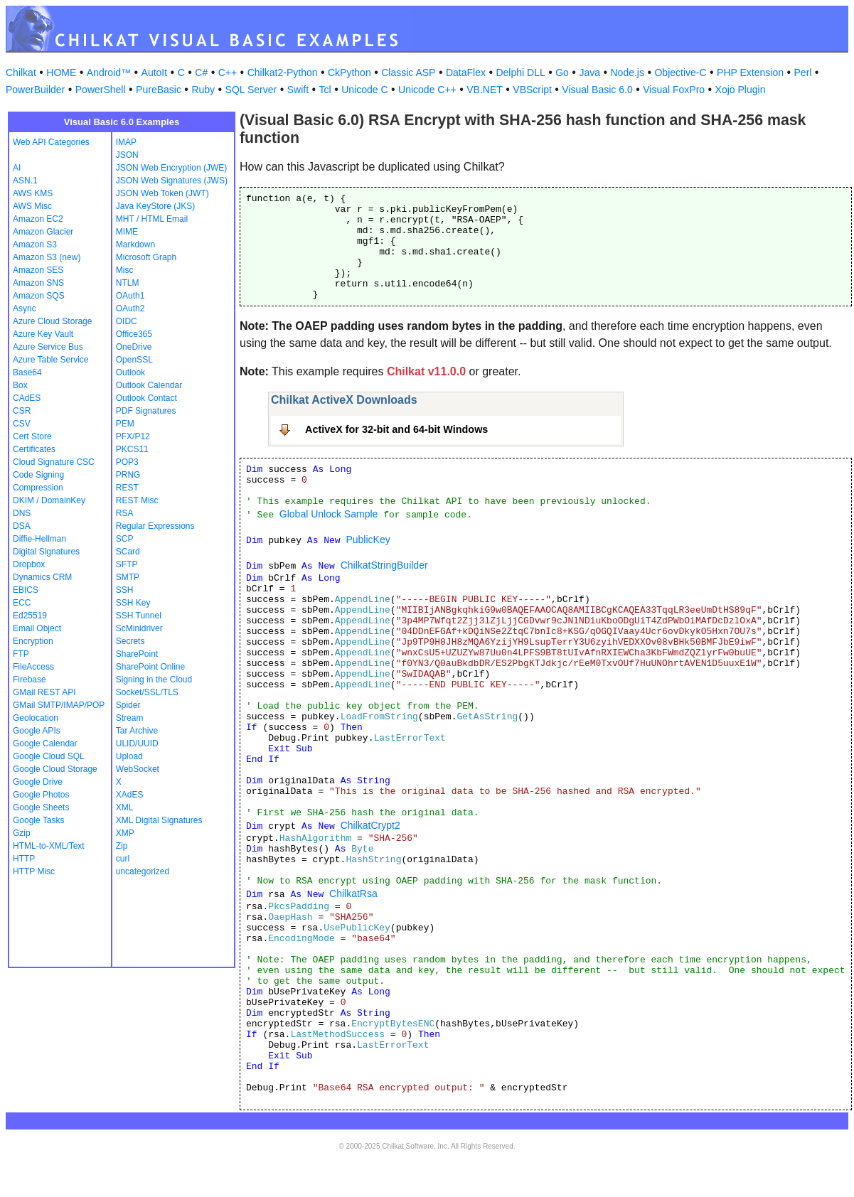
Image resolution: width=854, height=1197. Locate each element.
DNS (22, 513)
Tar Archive (137, 731)
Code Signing (38, 475)
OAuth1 (130, 296)
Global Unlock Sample (328, 514)
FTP (21, 654)
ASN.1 (25, 181)
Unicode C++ (427, 89)
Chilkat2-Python (282, 72)
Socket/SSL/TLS (147, 692)
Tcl (325, 89)
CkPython (349, 72)
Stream (130, 718)
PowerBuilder (35, 89)
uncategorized (142, 871)
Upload (129, 756)
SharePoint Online (150, 667)
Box (20, 385)
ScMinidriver (139, 628)
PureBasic (158, 89)
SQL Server (251, 89)
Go (562, 72)
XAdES (130, 795)
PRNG (128, 475)
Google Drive (38, 782)
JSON (127, 155)
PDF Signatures (146, 411)
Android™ (109, 72)
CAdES (27, 398)
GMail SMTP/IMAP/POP (59, 705)
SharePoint (137, 654)
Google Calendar (45, 743)
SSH (125, 590)
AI (17, 168)
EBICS (25, 590)
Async (24, 308)
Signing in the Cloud (154, 680)
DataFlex (466, 72)
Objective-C (680, 72)
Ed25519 (30, 616)
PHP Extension (750, 72)
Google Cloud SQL (49, 756)
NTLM (127, 283)
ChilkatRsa (353, 893)
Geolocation (35, 718)
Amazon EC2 (38, 219)
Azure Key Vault (43, 334)
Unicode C (364, 89)
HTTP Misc (34, 871)
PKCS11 (132, 449)
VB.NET (484, 89)
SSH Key (133, 603)
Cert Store (32, 436)
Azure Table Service (51, 360)
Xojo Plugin (740, 89)
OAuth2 (130, 308)
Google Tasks (39, 820)
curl (122, 859)
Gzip (22, 833)
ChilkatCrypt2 (370, 825)
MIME (127, 232)
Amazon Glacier (43, 232)
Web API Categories (51, 142)
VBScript (532, 89)
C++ (227, 72)
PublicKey (368, 539)
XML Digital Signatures (159, 820)
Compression (38, 488)
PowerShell (100, 89)
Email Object (37, 628)
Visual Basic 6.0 (597, 89)
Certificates (34, 449)
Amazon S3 (35, 244)
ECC (22, 603)
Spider (128, 705)
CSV (22, 424)
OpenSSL (134, 360)
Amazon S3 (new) (46, 257)
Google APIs (36, 731)
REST (127, 488)
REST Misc (137, 500)
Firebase (29, 680)
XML (125, 807)
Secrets (130, 641)
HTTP (24, 859)
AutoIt (155, 72)
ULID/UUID (137, 743)
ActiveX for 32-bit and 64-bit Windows (396, 429)
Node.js (627, 72)
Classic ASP (408, 72)
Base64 (27, 372)
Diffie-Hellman (39, 539)
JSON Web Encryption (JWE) (171, 168)
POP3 (127, 462)
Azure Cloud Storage (52, 321)
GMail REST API (44, 692)
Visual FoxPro (674, 89)
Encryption (33, 641)
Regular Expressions (155, 526)
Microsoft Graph (146, 257)
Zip (122, 846)
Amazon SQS (39, 296)
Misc (125, 270)
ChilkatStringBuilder (384, 565)
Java (589, 72)
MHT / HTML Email (152, 219)
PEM (125, 424)
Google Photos (41, 795)
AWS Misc (32, 206)
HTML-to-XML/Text (49, 846)
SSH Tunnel (138, 616)
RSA (125, 513)
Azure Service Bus (48, 347)
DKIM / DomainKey (49, 500)
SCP (125, 539)
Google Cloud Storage (55, 769)
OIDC (126, 321)
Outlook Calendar (149, 385)
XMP (125, 833)
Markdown (135, 244)
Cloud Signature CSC (54, 462)
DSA (22, 526)
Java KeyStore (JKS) (155, 206)
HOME (61, 72)
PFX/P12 (133, 436)
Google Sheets (41, 807)
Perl (803, 72)
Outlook (130, 372)
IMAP (126, 142)
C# (201, 72)
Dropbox (29, 564)
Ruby (203, 89)
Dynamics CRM (42, 577)
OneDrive (134, 347)
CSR (22, 411)
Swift (298, 89)
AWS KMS (33, 193)
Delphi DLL (520, 72)
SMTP (127, 577)
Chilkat (21, 72)
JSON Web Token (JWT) (162, 193)
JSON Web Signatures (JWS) (172, 181)
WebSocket (137, 769)
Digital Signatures (46, 552)
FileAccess (33, 667)
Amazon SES (38, 270)
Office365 (134, 334)
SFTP (127, 564)
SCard (128, 552)
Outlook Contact (146, 398)
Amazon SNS (38, 283)
